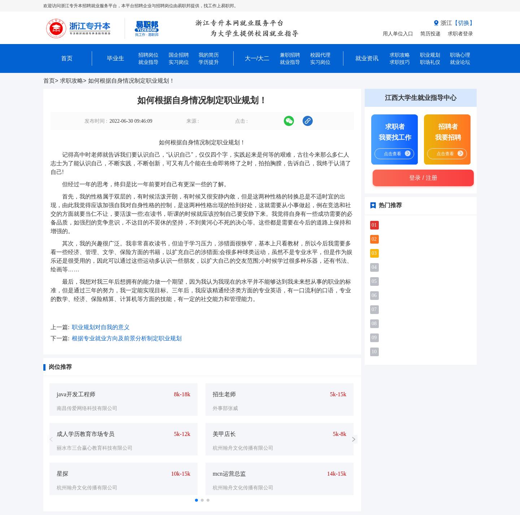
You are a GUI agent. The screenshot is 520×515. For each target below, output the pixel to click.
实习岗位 (179, 62)
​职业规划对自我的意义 (101, 327)
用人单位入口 (398, 33)
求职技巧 (400, 62)
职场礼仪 (430, 62)
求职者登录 (460, 33)
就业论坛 (460, 62)
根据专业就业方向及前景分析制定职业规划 (127, 338)
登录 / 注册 (423, 178)
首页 (49, 81)
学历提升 (209, 62)
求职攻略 (71, 81)
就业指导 (148, 62)
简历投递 (430, 33)
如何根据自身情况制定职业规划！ (131, 81)
